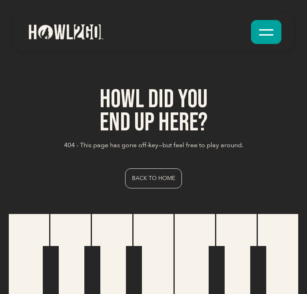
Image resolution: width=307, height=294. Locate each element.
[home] (66, 32)
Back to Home (153, 178)
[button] (266, 32)
